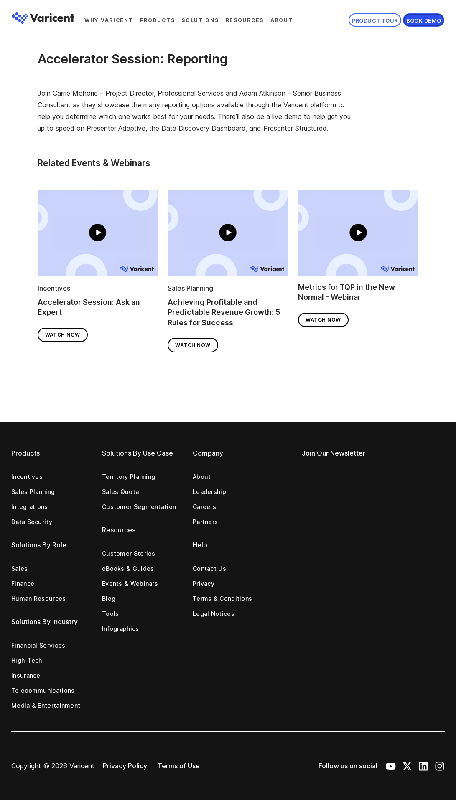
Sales (19, 568)
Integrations (29, 506)
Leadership (209, 491)
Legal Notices (213, 613)
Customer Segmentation (139, 506)
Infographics (120, 628)
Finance (22, 583)
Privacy (203, 583)
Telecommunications (42, 690)
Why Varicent (108, 20)
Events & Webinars (130, 583)
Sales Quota (120, 491)
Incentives (54, 288)
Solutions (200, 20)
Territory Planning (128, 476)
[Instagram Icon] (440, 766)
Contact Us (209, 568)
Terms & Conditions (222, 598)
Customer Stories (128, 553)
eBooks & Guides (128, 568)
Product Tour (374, 21)
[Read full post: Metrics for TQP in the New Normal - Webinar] (358, 235)
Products (157, 20)
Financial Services (38, 645)
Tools (110, 613)
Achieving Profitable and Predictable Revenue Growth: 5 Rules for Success (224, 312)
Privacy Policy (125, 766)
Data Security (31, 521)
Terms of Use (179, 766)
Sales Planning (190, 288)
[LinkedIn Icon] (423, 766)
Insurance (26, 675)
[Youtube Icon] (391, 766)
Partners (205, 521)
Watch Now (62, 335)
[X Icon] (407, 766)
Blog (108, 598)
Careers (204, 506)
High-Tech (26, 660)
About (281, 20)
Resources (245, 20)
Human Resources (38, 598)
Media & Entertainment (45, 705)
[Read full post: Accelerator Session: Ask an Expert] (98, 235)
